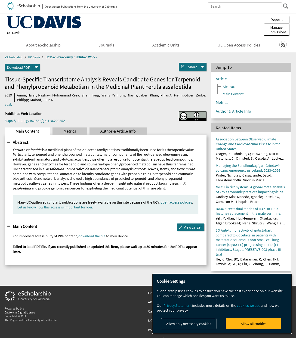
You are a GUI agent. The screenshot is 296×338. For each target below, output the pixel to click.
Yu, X (236, 263)
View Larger (193, 227)
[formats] (36, 67)
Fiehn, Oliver (184, 95)
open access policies (176, 202)
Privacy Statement (177, 305)
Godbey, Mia (225, 196)
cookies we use (248, 305)
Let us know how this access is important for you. (55, 207)
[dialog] (222, 303)
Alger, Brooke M (228, 223)
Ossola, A (262, 158)
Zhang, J (259, 263)
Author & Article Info (118, 131)
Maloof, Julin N (41, 99)
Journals (106, 45)
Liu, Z (246, 263)
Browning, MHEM (265, 153)
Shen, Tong (90, 95)
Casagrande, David (256, 175)
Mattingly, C (225, 158)
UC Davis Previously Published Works (71, 57)
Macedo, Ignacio (249, 196)
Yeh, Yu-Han (225, 218)
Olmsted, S (244, 158)
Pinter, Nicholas (228, 175)
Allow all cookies (253, 323)
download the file (91, 236)
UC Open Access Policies (239, 45)
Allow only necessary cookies (188, 323)
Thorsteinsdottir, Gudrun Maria (240, 180)
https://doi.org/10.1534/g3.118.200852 (35, 120)
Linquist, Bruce (247, 201)
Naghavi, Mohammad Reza (58, 95)
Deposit (277, 19)
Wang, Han (275, 223)
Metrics (70, 131)
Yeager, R (223, 153)
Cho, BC (232, 259)
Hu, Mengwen (246, 218)
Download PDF (18, 67)
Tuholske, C (241, 153)
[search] (285, 6)
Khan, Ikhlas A (161, 95)
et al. (8, 104)
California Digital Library (20, 312)
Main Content (27, 131)
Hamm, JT (277, 263)
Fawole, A (223, 263)
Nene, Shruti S (253, 223)
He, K (220, 259)
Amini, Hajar (26, 95)
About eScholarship (43, 45)
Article (221, 78)
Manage (276, 29)
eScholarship (13, 57)
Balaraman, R (250, 259)
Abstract (20, 142)
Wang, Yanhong (114, 95)
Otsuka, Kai (268, 218)
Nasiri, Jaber (138, 95)
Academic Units (165, 45)
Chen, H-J (270, 259)
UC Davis (13, 32)
